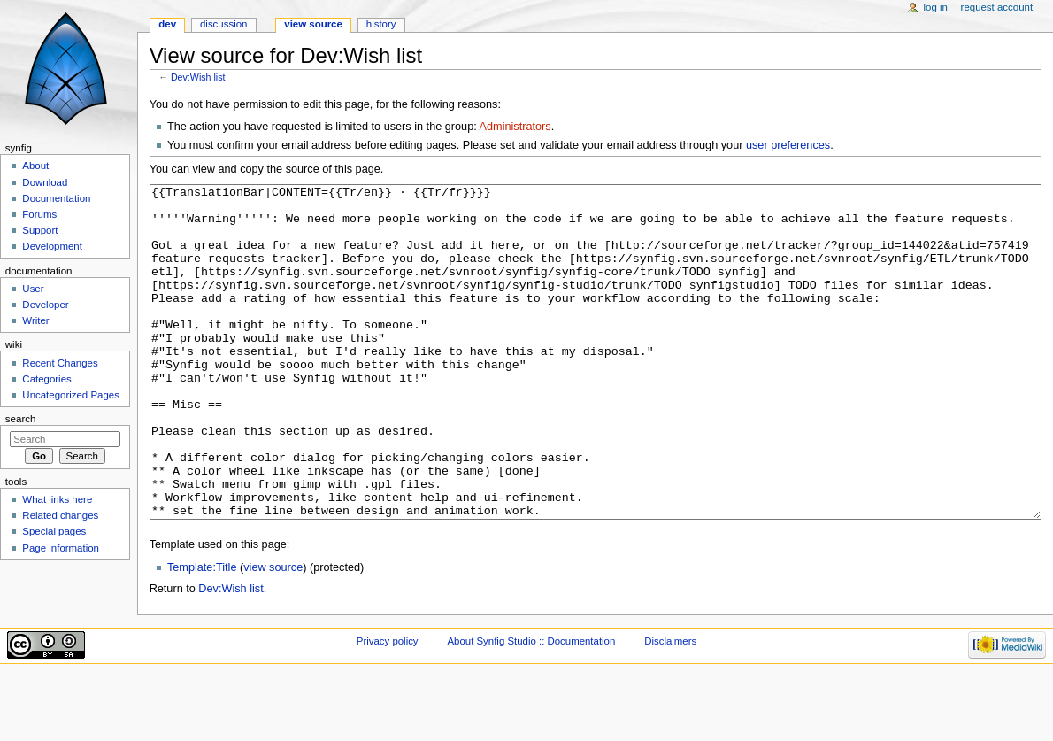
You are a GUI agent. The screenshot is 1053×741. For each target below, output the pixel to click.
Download (44, 182)
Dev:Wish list (198, 77)
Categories (46, 379)
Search (20, 418)
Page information (60, 548)
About (35, 165)
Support (40, 230)
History (381, 24)
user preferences (788, 145)
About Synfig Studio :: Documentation (531, 707)
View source (313, 24)
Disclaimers (670, 707)
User (32, 288)
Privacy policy (388, 707)
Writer (35, 320)
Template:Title (202, 634)
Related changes (60, 515)
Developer (45, 304)
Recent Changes (59, 363)
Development (51, 246)
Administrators (515, 126)
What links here (57, 499)
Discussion (223, 24)
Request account (997, 7)
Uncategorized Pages (70, 395)
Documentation (56, 198)
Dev (167, 24)
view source (273, 634)
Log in (936, 7)
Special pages (54, 531)
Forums (39, 214)
